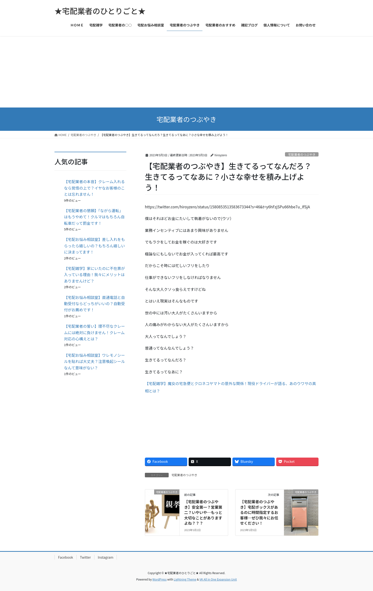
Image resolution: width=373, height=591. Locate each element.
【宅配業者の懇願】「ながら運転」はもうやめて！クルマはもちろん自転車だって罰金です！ (94, 217)
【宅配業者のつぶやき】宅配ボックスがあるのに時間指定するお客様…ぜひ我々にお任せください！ (259, 512)
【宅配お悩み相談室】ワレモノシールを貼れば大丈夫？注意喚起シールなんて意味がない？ (94, 361)
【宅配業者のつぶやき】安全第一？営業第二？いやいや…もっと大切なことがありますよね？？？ (203, 512)
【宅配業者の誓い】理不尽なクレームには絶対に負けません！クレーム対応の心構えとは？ (94, 332)
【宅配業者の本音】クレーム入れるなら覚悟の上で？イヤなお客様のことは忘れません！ (94, 188)
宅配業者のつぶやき (301, 154)
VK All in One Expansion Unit (218, 579)
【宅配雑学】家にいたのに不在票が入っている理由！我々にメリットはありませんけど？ (94, 274)
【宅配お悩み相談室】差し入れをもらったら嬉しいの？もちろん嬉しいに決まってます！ (94, 245)
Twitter (85, 557)
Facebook (65, 557)
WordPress (159, 579)
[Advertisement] (186, 72)
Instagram (105, 557)
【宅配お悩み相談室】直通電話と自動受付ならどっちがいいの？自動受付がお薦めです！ (94, 303)
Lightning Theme (185, 579)
